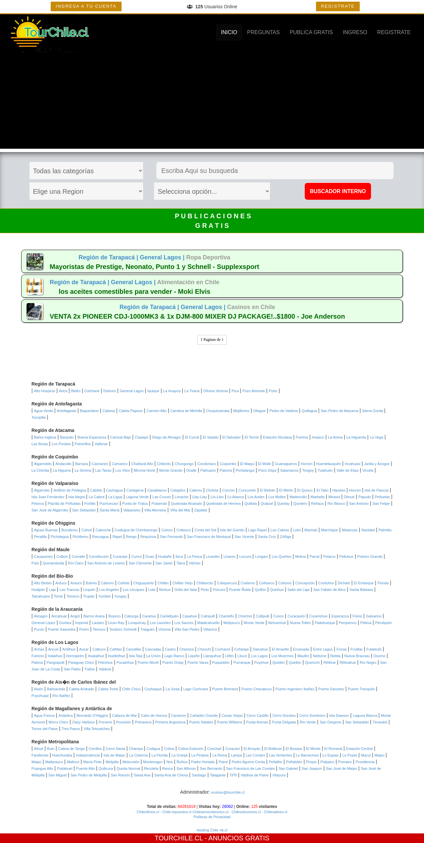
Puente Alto (85, 768)
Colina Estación (190, 749)
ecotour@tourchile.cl (227, 792)
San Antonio (359, 503)
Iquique (153, 391)
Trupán (88, 596)
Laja (52, 590)
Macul (366, 755)
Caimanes (100, 464)
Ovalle (191, 470)
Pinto (205, 590)
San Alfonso (186, 768)
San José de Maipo (341, 768)
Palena (37, 662)
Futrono (37, 656)
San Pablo (72, 669)
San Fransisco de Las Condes (250, 768)
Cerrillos (95, 749)
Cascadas (153, 649)
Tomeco (73, 596)
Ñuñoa (182, 762)
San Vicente (244, 537)
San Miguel (57, 775)
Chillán (163, 583)
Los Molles (277, 497)
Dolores (109, 391)
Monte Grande (171, 470)
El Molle (264, 464)
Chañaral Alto (142, 464)
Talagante (218, 775)
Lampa (236, 755)
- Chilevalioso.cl (274, 812)
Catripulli (208, 616)
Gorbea (65, 623)
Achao (39, 649)
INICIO (229, 32)
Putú (35, 563)
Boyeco (114, 616)
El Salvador (231, 437)
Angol (75, 616)
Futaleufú (374, 649)
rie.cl (223, 830)
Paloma (226, 470)
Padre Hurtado (203, 762)
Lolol (296, 530)
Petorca (37, 503)
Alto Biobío (43, 583)
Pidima (366, 623)
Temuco (99, 629)
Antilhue (69, 649)
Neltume (319, 656)
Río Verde (308, 722)
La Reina (219, 755)
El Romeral (333, 749)
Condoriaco (206, 464)
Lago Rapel (257, 530)
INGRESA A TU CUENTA (86, 6)
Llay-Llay (199, 497)
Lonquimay (137, 623)
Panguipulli (56, 662)
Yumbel (104, 596)
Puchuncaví (108, 503)
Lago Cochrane (196, 689)
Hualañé (165, 556)
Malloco (73, 762)
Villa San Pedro (186, 629)
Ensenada (301, 649)
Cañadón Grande (204, 715)
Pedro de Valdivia (284, 411)
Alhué (38, 749)
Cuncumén (247, 490)
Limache (181, 497)
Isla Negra (76, 497)
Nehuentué (277, 623)
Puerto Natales (201, 722)
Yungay (120, 596)
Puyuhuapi (40, 696)
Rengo (131, 537)
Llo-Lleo (217, 497)
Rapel (117, 537)
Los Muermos (282, 656)
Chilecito (164, 464)
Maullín (303, 656)
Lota (151, 590)
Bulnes (91, 583)
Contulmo (326, 583)
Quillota (250, 503)
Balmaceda (56, 689)
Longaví (261, 556)
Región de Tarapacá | (109, 257)
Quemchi (312, 662)
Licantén (213, 556)
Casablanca (157, 490)
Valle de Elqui (347, 470)
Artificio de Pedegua (70, 490)
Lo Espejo (330, 755)
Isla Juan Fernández (48, 497)
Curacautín (296, 616)
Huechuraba (62, 755)
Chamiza (187, 649)
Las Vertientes (280, 755)
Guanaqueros (286, 464)
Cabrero (107, 583)
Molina (300, 556)
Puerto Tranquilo (361, 689)
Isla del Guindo (232, 530)
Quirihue (277, 590)
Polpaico (327, 762)
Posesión (123, 722)
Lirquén (89, 590)
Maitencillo (298, 497)
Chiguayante (143, 583)
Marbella (318, 497)
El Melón (286, 490)
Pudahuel (65, 768)
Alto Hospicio (44, 391)
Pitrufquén (383, 623)
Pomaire (345, 762)
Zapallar (200, 510)
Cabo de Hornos (154, 715)
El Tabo (322, 490)
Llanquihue (212, 656)
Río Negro (368, 662)
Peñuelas (382, 497)
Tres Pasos (71, 729)
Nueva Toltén (300, 623)
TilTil (233, 775)
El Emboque (364, 583)
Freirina (302, 437)
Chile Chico (131, 689)
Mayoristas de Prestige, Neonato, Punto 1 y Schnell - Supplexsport (154, 266)
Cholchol (245, 616)
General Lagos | (163, 257)
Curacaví (232, 749)
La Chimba (40, 470)
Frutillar (356, 649)
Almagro (41, 616)
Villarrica (210, 629)
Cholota (212, 490)
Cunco (278, 616)
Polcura (219, 590)
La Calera (97, 497)
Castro (170, 649)
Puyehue (261, 662)
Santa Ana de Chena (171, 775)
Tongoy (308, 470)
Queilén (278, 662)
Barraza (81, 464)
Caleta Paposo (131, 411)
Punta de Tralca (135, 503)
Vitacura (279, 775)
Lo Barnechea (307, 755)
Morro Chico (59, 722)
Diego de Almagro (166, 437)
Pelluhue (346, 556)
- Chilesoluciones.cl (244, 812)
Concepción (305, 583)
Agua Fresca (44, 715)
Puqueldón (221, 662)
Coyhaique (153, 689)
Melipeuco (231, 623)
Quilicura (106, 768)
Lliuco (242, 656)
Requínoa (148, 537)
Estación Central (359, 749)
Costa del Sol (205, 530)
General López (43, 623)
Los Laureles (160, 623)
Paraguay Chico (81, 662)
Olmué (349, 497)
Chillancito (204, 583)
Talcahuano (40, 596)
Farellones (39, 755)
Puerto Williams (229, 722)
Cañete (123, 583)
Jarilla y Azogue (377, 464)
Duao (150, 556)
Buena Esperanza (92, 437)
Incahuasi (352, 464)
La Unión (153, 656)
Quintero (300, 503)
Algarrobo (42, 490)
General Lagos (131, 391)
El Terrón (252, 437)
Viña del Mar (180, 510)
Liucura (245, 556)
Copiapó (141, 437)
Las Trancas (70, 590)
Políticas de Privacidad (211, 817)
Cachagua (114, 490)
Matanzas (350, 530)
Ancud (53, 649)
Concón (228, 490)
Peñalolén (294, 762)
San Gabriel (288, 768)
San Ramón (120, 775)
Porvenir (105, 722)
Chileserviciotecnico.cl (209, 812)
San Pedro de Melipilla (89, 775)
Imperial (81, 623)
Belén (75, 391)
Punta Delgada (284, 722)
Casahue (189, 616)
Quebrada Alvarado (186, 503)
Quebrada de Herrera (223, 503)
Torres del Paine (44, 729)
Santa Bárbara (361, 590)
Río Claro (75, 563)
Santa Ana (142, 775)
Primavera (143, 722)
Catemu (195, 490)
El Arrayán (252, 749)
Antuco (61, 583)
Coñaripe (241, 649)
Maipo (379, 755)
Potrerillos (83, 444)
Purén (84, 629)
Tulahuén (325, 470)
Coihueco (266, 583)
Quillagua (309, 411)
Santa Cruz (267, 537)
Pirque (311, 762)
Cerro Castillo (257, 715)
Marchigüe (329, 530)
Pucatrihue (125, 662)
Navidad (368, 530)
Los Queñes (281, 556)
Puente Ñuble (240, 590)
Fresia (342, 649)
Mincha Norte (144, 470)
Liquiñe (193, 656)
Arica (63, 391)
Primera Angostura (170, 722)
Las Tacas (103, 470)
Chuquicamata (218, 411)
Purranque (242, 662)
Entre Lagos (323, 649)
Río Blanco (336, 503)
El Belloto (267, 490)
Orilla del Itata (185, 590)
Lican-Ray (116, 623)
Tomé (58, 596)
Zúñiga (285, 537)
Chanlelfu (226, 616)
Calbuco (99, 649)
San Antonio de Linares (106, 563)
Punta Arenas (257, 722)
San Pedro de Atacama (339, 411)
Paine (223, 762)
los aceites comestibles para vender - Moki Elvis (134, 291)
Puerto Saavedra (62, 629)
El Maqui (247, 464)
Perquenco (347, 623)
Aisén (38, 689)
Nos (169, 762)
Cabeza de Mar (124, 715)
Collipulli (262, 616)
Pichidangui (245, 470)
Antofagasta (66, 411)
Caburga (131, 616)
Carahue (149, 616)
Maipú (36, 762)
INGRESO (355, 32)
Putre (273, 391)
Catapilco (178, 490)
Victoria (164, 629)
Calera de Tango (71, 749)
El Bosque (294, 749)
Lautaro (98, 623)
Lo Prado (350, 755)
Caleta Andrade (81, 689)
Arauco (76, 583)
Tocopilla (38, 417)
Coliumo (285, 583)
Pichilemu (80, 537)
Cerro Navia (115, 749)
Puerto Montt (148, 662)
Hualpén (38, 590)
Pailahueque (325, 623)
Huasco (318, 437)
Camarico (120, 464)
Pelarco (329, 556)
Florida (383, 583)
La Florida (159, 755)
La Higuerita (356, 437)
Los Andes (255, 497)
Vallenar (101, 444)
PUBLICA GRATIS (311, 32)
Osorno (379, 656)
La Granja (179, 755)
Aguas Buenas (46, 530)
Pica (235, 391)
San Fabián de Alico (329, 590)
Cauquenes (43, 556)
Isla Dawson (339, 715)
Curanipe (120, 556)
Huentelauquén (328, 464)
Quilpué (267, 503)
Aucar (84, 649)
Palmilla (385, 530)
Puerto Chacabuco (256, 689)
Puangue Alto (42, 768)
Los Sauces (184, 623)
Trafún (89, 669)
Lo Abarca (235, 497)
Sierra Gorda (372, 411)
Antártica (65, 715)
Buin (50, 749)
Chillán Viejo (183, 583)
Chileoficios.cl (148, 812)
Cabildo (96, 490)
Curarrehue (318, 616)
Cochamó (222, 649)
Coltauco (184, 530)
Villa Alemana (155, 510)
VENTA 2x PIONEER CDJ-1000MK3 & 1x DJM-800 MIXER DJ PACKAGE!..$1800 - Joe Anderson (197, 316)
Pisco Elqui (267, 470)
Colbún (62, 556)
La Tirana (192, 391)
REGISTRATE (338, 6)
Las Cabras (280, 530)
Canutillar (133, 649)
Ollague (259, 411)
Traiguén (147, 629)
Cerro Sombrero (312, 715)
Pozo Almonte (253, 391)
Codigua (153, 749)
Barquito (67, 437)
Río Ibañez (61, 696)
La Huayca (172, 391)
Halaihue (55, 656)
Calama (108, 411)
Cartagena (135, 490)
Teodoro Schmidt (123, 629)
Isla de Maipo (114, 755)
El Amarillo (280, 649)
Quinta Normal (128, 768)
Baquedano (89, 411)
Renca (167, 768)
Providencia (364, 762)
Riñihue (329, 662)
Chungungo (184, 464)
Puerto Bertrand (225, 689)
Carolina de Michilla (186, 411)
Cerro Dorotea (283, 715)
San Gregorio (330, 722)
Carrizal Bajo (120, 437)
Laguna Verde (137, 497)
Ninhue (165, 590)
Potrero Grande (370, 556)
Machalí (310, 530)
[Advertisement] (212, 102)
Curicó (136, 556)
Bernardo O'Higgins (92, 715)
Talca (181, 563)
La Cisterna (138, 755)
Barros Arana (94, 616)
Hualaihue (96, 656)
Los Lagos (259, 656)
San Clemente (140, 563)
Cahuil (86, 530)
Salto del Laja (299, 590)
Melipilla (112, 762)
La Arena (335, 437)
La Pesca (194, 556)
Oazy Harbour (83, 722)
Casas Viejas (232, 715)
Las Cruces (161, 497)
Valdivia (105, 669)
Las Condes (255, 755)
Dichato (344, 583)
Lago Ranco (174, 656)
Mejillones (241, 411)
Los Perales (61, 444)
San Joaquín (312, 768)
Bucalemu (70, 530)
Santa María (110, 510)
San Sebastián (84, 510)
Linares (230, 556)
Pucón (39, 629)
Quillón (260, 590)
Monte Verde (254, 623)
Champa (136, 749)
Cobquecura (227, 583)
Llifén (229, 656)
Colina (169, 749)
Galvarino (373, 616)
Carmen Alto (156, 411)
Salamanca (289, 470)
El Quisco (305, 490)
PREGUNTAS (263, 32)
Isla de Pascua (377, 490)
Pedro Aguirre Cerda (248, 762)
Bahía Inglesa (45, 437)
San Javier (164, 563)
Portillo (90, 503)
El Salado (210, 437)
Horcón (306, 464)
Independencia (88, 755)
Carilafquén (169, 616)
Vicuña (367, 470)
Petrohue (105, 662)
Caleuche (103, 530)
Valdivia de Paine (255, 775)
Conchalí (214, 749)
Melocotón (131, 762)
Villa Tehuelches (97, 729)
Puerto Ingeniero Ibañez (295, 689)
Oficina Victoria (215, 391)
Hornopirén (75, 656)
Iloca (179, 556)
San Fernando (171, 537)
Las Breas (39, 444)
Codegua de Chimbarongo (136, 530)
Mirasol (334, 497)
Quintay (283, 503)
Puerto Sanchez (331, 689)
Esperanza (340, 616)
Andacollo (63, 464)
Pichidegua (60, 537)
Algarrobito (43, 464)
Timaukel (380, 722)
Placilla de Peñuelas (64, 503)
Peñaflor (275, 762)
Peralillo (40, 537)
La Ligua (115, 497)
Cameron (178, 715)
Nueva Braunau (356, 656)
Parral (314, 556)
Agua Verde (43, 411)
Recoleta (151, 768)
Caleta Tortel (108, 689)
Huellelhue (116, 656)
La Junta (173, 689)
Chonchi (204, 649)
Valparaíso (131, 510)
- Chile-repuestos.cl (175, 812)
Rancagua (100, 537)
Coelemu (247, 583)
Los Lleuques (133, 590)
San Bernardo (211, 768)
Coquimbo (228, 464)
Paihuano (208, 470)
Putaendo (159, 503)
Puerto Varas (197, 662)
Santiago (199, 775)
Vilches (194, 563)
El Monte (313, 749)
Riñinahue (348, 662)
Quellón (295, 662)
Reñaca (317, 503)
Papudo (364, 497)
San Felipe (381, 503)
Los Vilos (122, 470)
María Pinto (92, 762)
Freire (357, 616)
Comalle (78, 556)
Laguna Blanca (365, 715)
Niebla (335, 656)
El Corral (192, 437)
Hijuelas (338, 490)
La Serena (83, 470)
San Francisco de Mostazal (209, 537)
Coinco (167, 530)
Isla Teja (135, 656)
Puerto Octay (173, 662)
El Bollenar (273, 749)
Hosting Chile (207, 830)
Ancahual (59, 616)
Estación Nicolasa (277, 437)
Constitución (99, 556)
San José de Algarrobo (49, 510)
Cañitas (116, 649)
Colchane (91, 391)
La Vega (376, 437)
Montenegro (153, 762)
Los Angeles (109, 590)
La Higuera (62, 470)
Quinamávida (53, 563)
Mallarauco (54, 762)
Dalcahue (260, 649)
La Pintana (200, 755)
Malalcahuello (208, 623)
